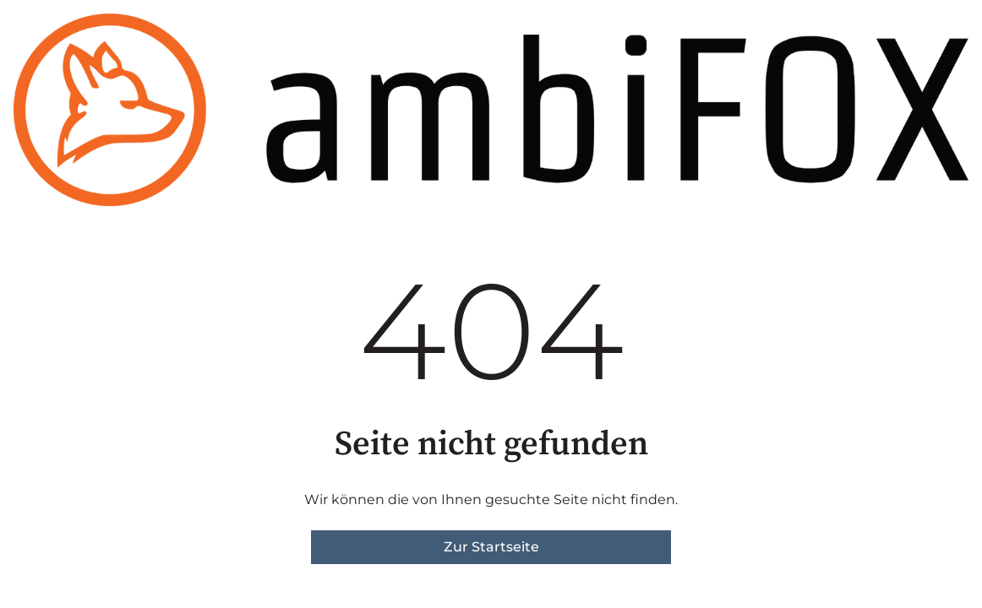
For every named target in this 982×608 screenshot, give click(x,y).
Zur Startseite (491, 547)
